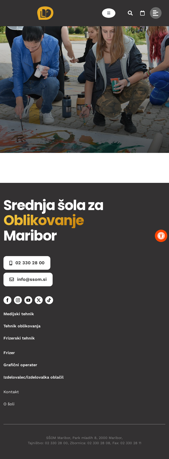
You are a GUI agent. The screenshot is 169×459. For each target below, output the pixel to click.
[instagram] (18, 300)
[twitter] (39, 300)
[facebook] (7, 300)
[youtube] (28, 300)
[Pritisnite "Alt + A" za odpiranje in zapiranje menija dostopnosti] (161, 236)
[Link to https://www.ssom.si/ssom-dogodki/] (142, 13)
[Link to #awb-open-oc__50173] (130, 13)
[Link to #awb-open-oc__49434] (156, 13)
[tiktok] (49, 300)
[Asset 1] (45, 8)
